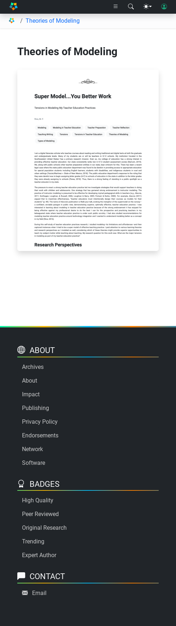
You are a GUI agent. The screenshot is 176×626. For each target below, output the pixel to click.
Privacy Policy (40, 421)
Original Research (44, 527)
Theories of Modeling (53, 20)
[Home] (13, 7)
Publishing (35, 408)
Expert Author (39, 555)
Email (39, 593)
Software (33, 462)
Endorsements (40, 435)
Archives (33, 366)
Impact (31, 394)
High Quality (37, 500)
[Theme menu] (147, 7)
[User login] (164, 7)
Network (32, 449)
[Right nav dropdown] (115, 7)
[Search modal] (130, 7)
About (29, 380)
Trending (33, 541)
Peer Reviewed (40, 514)
